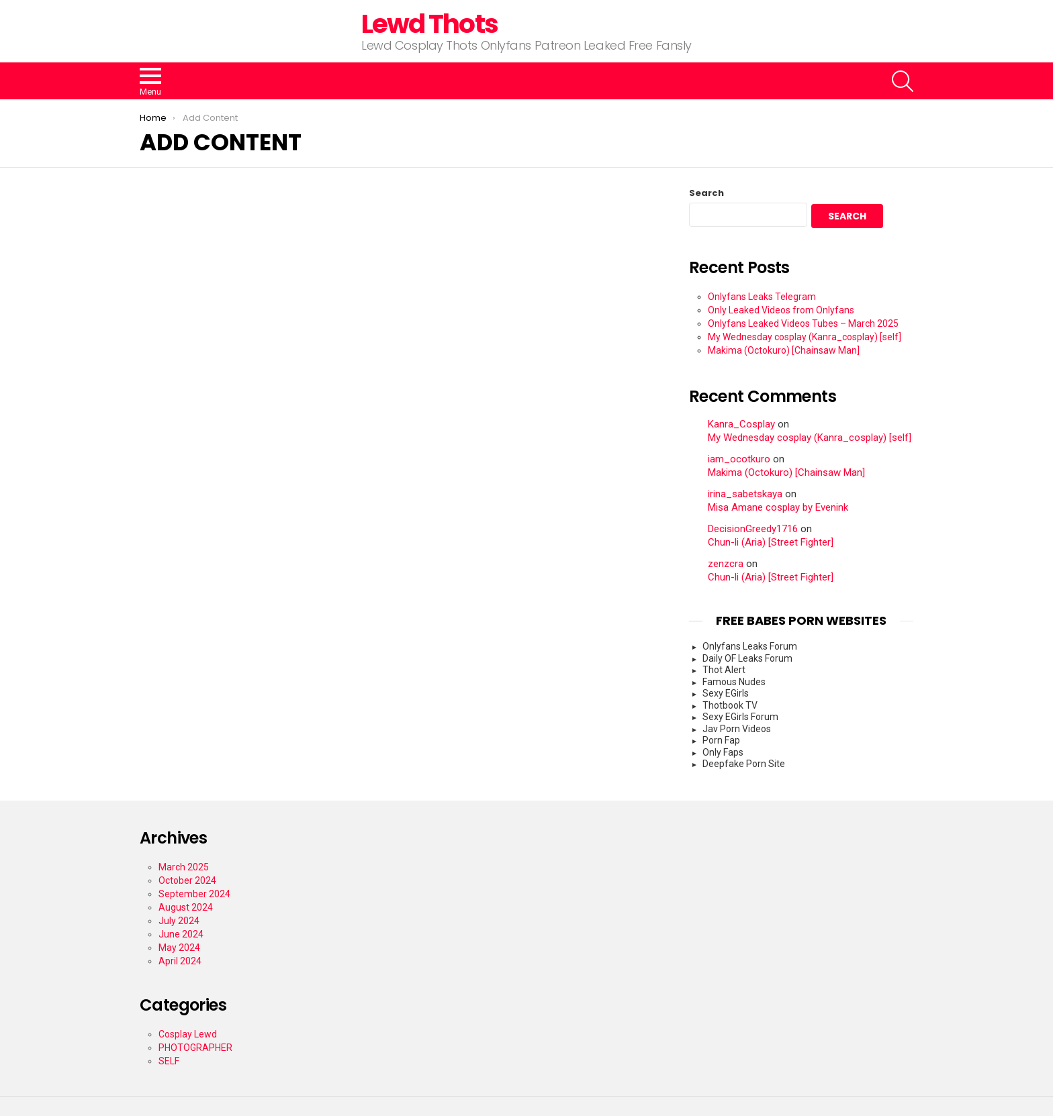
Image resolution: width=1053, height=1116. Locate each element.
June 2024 (180, 934)
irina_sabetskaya (745, 494)
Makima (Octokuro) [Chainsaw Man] (784, 350)
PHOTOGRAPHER (195, 1047)
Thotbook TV (730, 705)
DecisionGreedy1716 (753, 529)
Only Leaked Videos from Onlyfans (781, 310)
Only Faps (722, 752)
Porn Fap (721, 740)
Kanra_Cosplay (741, 424)
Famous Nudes (734, 681)
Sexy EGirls (725, 693)
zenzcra (725, 564)
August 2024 (185, 907)
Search (706, 193)
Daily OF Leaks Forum (747, 658)
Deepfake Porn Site (743, 763)
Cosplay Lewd (187, 1034)
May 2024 (179, 947)
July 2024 (178, 920)
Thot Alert (723, 669)
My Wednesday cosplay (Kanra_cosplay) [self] (804, 337)
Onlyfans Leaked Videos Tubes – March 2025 (803, 323)
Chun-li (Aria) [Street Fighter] (770, 542)
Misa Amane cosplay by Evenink (778, 507)
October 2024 (187, 880)
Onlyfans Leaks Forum (749, 646)
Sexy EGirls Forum (740, 716)
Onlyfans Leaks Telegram (762, 296)
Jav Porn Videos (736, 728)
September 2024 (194, 894)
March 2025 (183, 867)
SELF (168, 1061)
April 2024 (179, 961)
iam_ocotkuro (739, 459)
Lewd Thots (429, 23)
